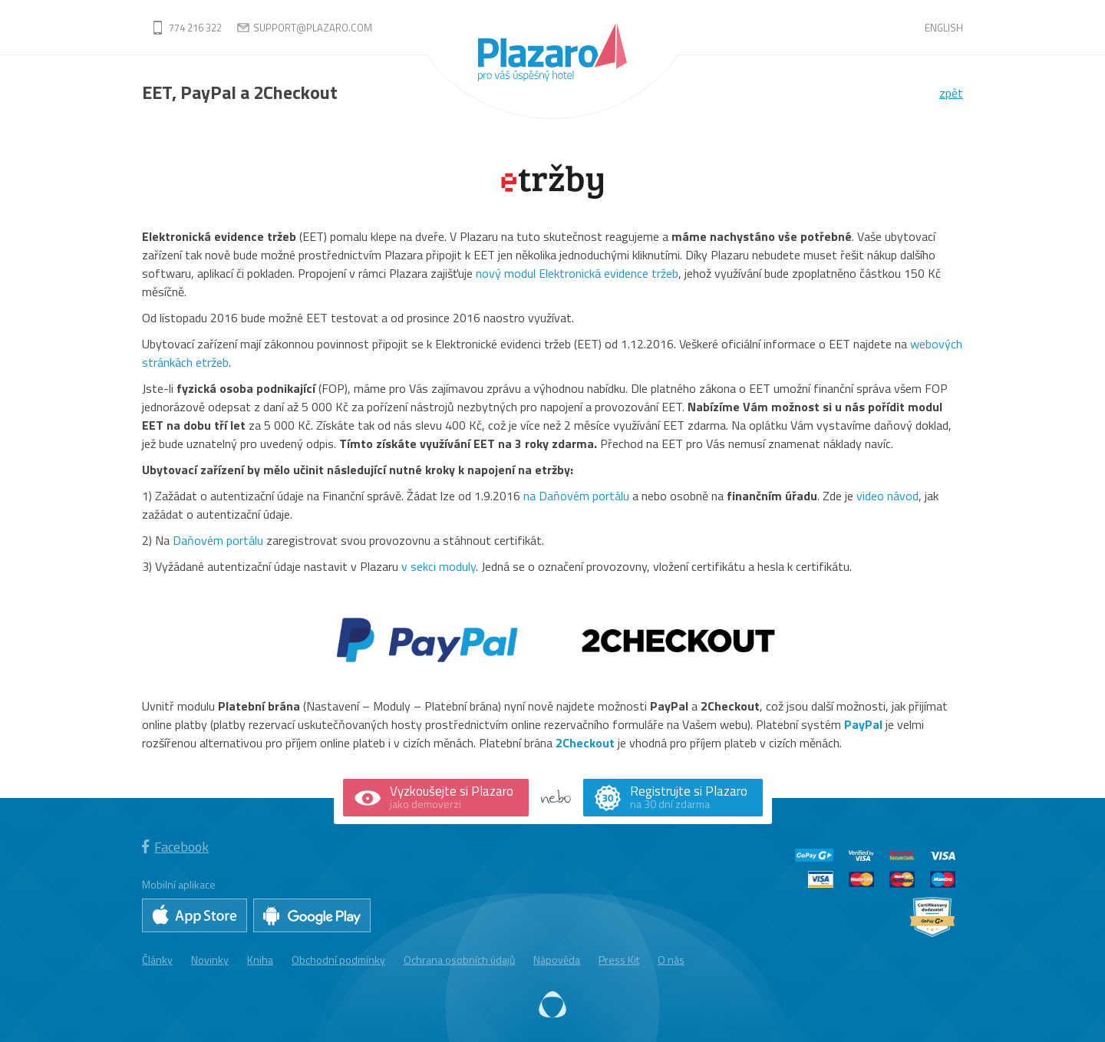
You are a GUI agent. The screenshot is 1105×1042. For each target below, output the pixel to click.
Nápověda (556, 959)
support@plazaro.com (312, 27)
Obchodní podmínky (338, 959)
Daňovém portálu (218, 540)
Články (157, 959)
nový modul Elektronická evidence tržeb (577, 273)
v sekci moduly (438, 566)
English (944, 27)
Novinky (210, 959)
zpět (951, 93)
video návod (887, 495)
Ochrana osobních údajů (459, 959)
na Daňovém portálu (576, 495)
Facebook (175, 846)
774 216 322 (195, 28)
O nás (671, 959)
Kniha (260, 959)
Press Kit (619, 959)
